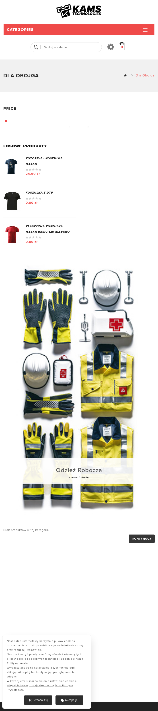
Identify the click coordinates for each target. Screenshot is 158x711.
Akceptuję (69, 700)
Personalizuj (38, 700)
